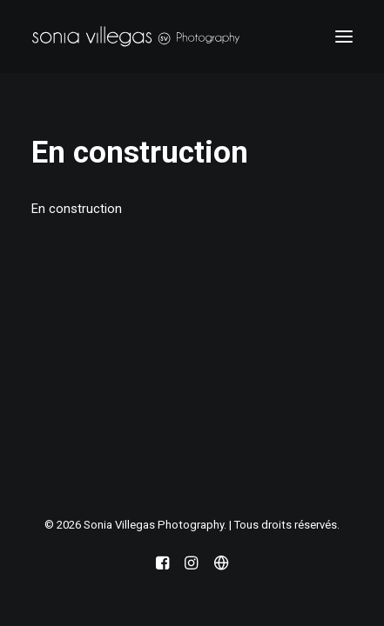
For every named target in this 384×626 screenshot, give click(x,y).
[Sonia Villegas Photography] (135, 36)
